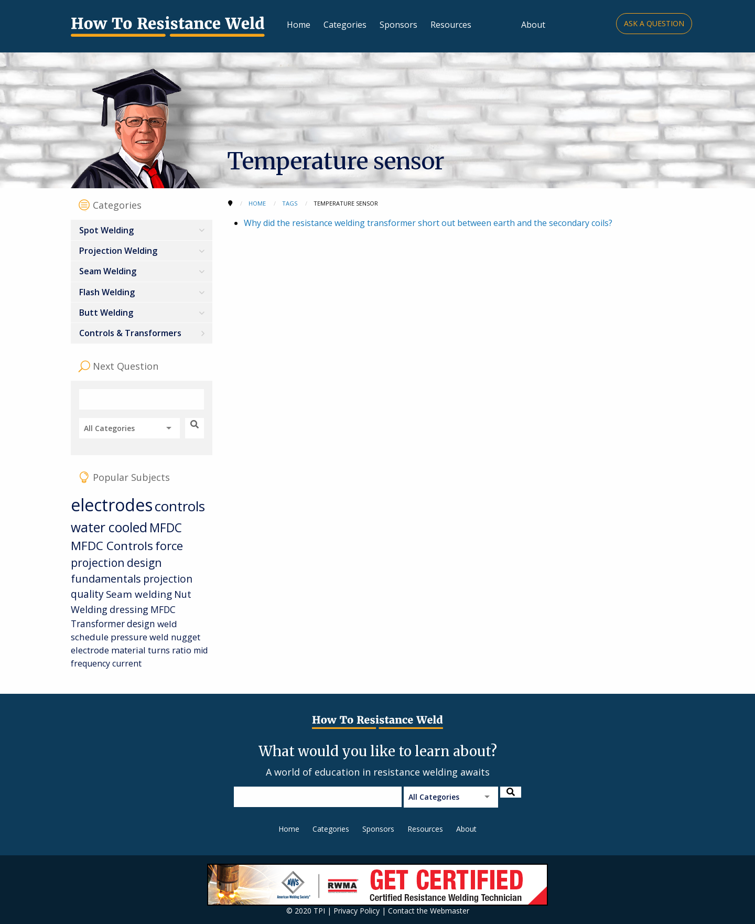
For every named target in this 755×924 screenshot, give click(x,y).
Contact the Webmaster (428, 911)
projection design (116, 562)
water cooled (109, 527)
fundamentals (106, 579)
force (169, 545)
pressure (129, 637)
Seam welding (139, 593)
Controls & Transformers (130, 333)
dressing (129, 609)
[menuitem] (141, 230)
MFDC (165, 528)
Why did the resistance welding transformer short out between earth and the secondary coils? (428, 223)
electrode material (108, 650)
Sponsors (398, 24)
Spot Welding (106, 230)
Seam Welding (107, 271)
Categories (344, 24)
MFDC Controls (112, 546)
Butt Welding (106, 312)
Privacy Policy (356, 911)
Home (298, 24)
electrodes (112, 504)
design (141, 623)
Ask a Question (654, 23)
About (533, 24)
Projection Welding (118, 250)
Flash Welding (107, 292)
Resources (450, 24)
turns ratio (169, 650)
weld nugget (174, 637)
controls (180, 506)
